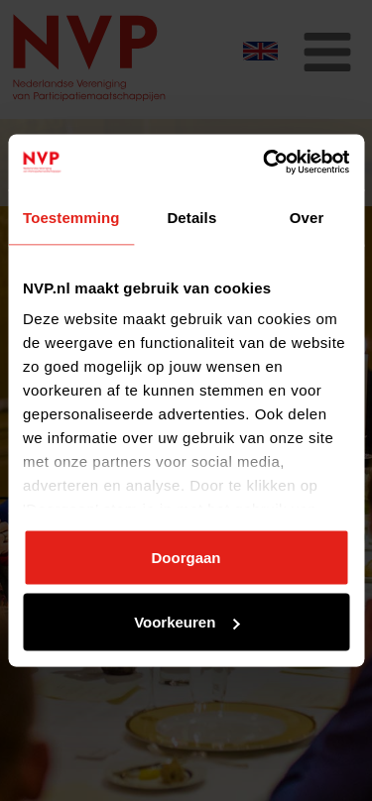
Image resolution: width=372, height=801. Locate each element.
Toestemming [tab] (71, 216)
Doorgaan (185, 556)
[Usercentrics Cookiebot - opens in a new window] (265, 162)
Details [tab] (191, 216)
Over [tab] (307, 216)
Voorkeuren (186, 622)
